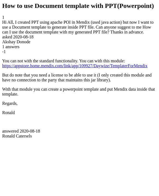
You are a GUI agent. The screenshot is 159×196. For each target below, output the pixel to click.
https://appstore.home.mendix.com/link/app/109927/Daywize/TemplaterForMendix (74, 65)
